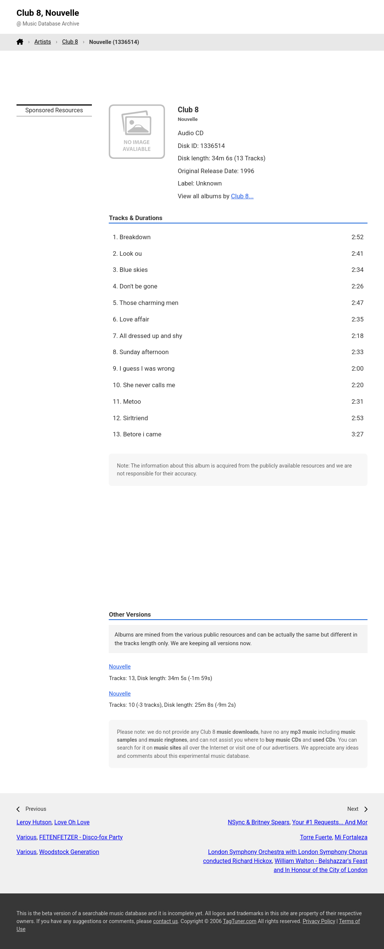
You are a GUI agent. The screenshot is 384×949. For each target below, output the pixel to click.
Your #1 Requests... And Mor (330, 822)
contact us (165, 921)
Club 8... (242, 196)
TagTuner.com (239, 921)
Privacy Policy (319, 921)
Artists (42, 41)
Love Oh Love (72, 822)
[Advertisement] (192, 77)
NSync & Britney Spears (259, 822)
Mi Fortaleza (351, 837)
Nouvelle (119, 666)
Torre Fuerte (316, 837)
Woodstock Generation (69, 851)
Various (26, 837)
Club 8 (70, 41)
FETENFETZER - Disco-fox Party (81, 837)
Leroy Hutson (34, 822)
